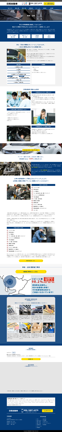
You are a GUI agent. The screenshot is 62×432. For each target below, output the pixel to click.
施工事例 (44, 419)
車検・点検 (24, 8)
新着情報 (44, 424)
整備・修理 (17, 8)
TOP (37, 419)
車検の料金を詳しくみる (30, 260)
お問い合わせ (45, 421)
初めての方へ (10, 8)
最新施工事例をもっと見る (30, 271)
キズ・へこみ (37, 8)
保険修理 (44, 8)
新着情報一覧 (30, 359)
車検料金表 (31, 8)
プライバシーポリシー (47, 423)
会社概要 (51, 8)
